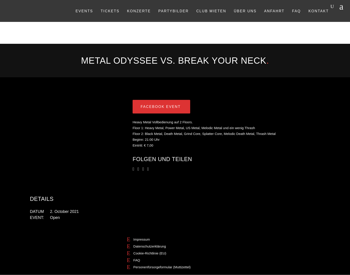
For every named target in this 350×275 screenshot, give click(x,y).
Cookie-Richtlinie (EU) (149, 253)
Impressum (141, 239)
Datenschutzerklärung (149, 246)
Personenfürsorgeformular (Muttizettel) (162, 267)
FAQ (136, 260)
